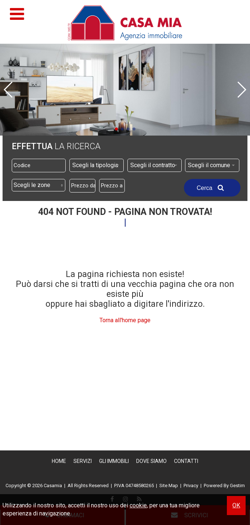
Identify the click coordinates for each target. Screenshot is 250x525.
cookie (138, 505)
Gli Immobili (114, 461)
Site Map (168, 485)
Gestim (237, 485)
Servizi (82, 461)
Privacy (191, 485)
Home (59, 461)
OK (236, 505)
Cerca (212, 188)
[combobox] (96, 165)
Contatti (186, 461)
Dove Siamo (151, 461)
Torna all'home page (125, 320)
